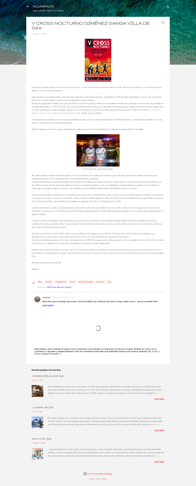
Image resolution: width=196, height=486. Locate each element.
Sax (109, 282)
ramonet (46, 297)
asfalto (49, 282)
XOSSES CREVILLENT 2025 (47, 376)
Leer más (159, 399)
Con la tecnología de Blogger (98, 474)
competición (60, 282)
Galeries (104, 479)
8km (40, 282)
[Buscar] (168, 7)
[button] (162, 23)
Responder (48, 306)
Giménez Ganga (86, 282)
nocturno (100, 282)
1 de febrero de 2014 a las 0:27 (62, 297)
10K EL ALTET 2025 (41, 439)
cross (72, 282)
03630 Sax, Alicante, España (59, 287)
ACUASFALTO (43, 6)
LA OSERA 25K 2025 (42, 407)
